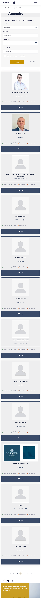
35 (31, 573)
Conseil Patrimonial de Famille (16, 56)
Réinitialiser (33, 62)
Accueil (3, 7)
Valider (17, 62)
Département (6, 39)
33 (24, 573)
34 (27, 573)
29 (10, 573)
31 (17, 573)
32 (20, 573)
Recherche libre (7, 48)
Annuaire (11, 7)
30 (13, 573)
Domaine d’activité (8, 24)
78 (37, 573)
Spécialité (5, 31)
